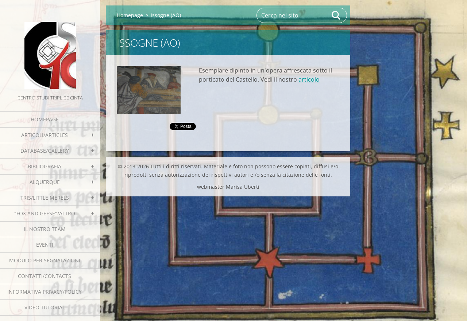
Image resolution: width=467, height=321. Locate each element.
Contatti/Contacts (44, 276)
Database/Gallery (44, 150)
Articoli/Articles (44, 135)
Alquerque (45, 182)
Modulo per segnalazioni (44, 260)
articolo (309, 79)
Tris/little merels (44, 197)
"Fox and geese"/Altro (44, 213)
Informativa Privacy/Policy (44, 291)
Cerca (336, 15)
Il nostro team (45, 229)
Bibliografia (44, 166)
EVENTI (44, 244)
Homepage (45, 119)
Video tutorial (44, 307)
